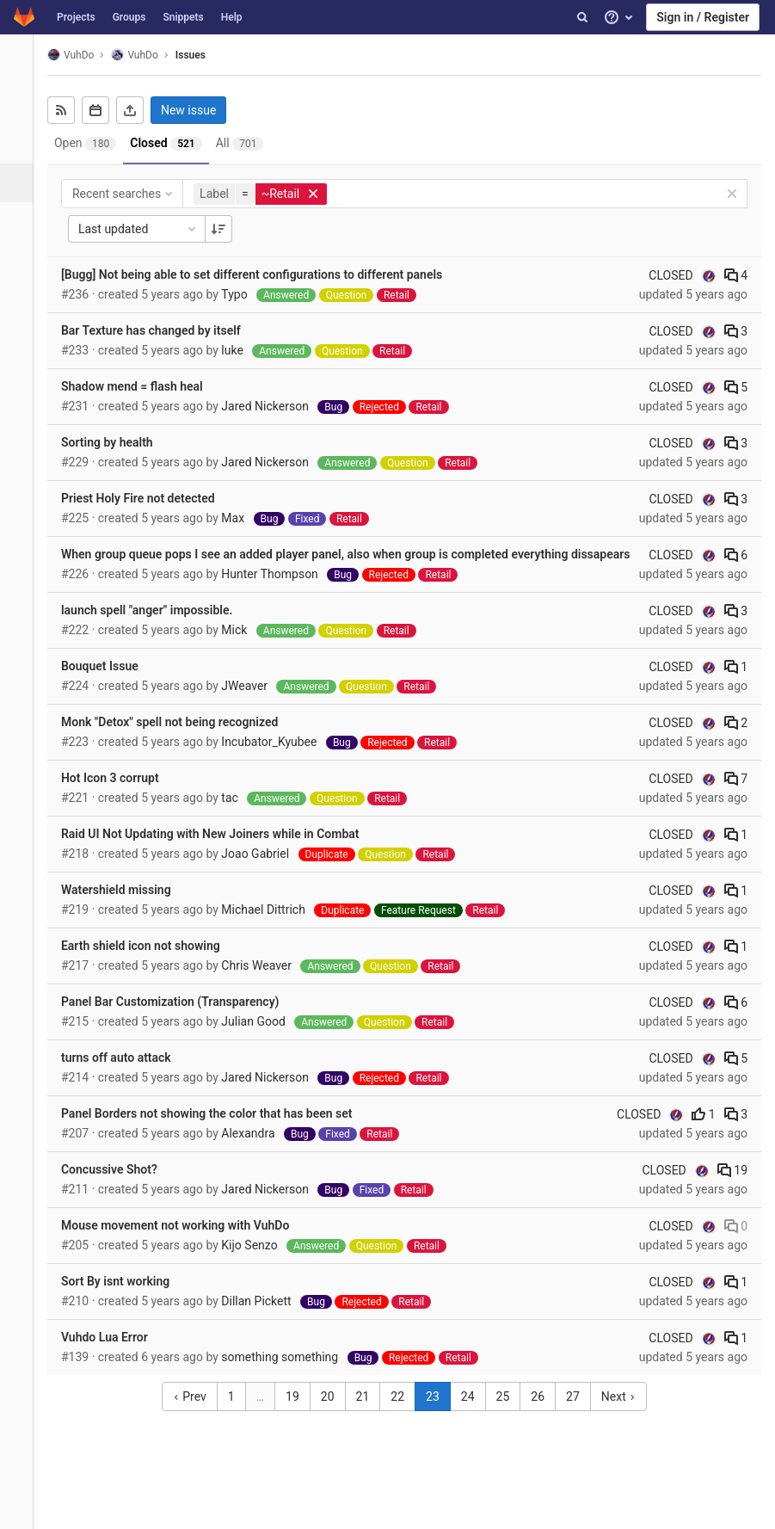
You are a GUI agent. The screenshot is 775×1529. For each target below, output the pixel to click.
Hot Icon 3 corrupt (120, 796)
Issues (200, 55)
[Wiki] (21, 337)
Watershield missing (126, 908)
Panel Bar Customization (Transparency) (180, 1020)
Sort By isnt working (125, 1299)
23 (438, 1414)
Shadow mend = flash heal (141, 386)
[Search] (582, 17)
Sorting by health (117, 442)
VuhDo (80, 54)
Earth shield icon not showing (150, 964)
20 (332, 1414)
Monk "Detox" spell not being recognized (179, 740)
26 (543, 1414)
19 (732, 1188)
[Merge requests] (21, 221)
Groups (129, 17)
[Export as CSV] (139, 110)
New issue (197, 110)
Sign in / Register (702, 17)
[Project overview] (21, 105)
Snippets (183, 17)
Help (232, 17)
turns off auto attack (126, 1075)
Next (623, 1414)
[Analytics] (21, 299)
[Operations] (21, 260)
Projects (76, 17)
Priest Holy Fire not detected (148, 498)
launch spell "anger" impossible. (156, 628)
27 (578, 1414)
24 (472, 1414)
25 (507, 1414)
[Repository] (21, 144)
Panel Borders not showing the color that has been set (216, 1131)
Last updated (148, 229)
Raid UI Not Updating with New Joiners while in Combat (220, 852)
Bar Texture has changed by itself (160, 330)
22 (402, 1414)
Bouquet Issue (109, 684)
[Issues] (22, 182)
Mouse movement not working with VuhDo (184, 1243)
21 (367, 1414)
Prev (194, 1414)
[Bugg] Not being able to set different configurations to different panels (261, 274)
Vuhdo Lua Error (114, 1355)
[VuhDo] (21, 60)
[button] (21, 1508)
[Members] (21, 376)
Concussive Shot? (119, 1187)
